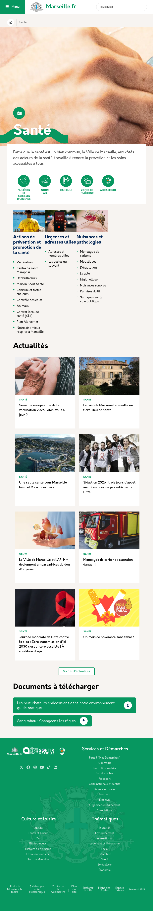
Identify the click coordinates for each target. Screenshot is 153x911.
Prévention (104, 854)
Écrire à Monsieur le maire (14, 889)
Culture (38, 828)
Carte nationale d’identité (104, 784)
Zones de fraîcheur (87, 184)
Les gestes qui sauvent (58, 263)
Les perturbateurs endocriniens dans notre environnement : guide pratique (67, 705)
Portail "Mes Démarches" (104, 758)
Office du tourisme (38, 854)
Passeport (104, 779)
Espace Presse (119, 889)
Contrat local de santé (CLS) (28, 314)
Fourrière (104, 794)
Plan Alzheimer (27, 322)
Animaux (23, 306)
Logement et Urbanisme (105, 843)
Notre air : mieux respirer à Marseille (30, 330)
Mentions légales (104, 889)
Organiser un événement (104, 805)
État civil (104, 800)
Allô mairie (104, 763)
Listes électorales (104, 789)
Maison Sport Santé (30, 284)
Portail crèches (105, 773)
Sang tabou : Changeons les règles (46, 721)
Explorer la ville (88, 889)
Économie (105, 870)
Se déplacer (104, 865)
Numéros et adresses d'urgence (23, 187)
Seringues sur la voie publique (91, 299)
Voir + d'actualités (76, 671)
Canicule (66, 183)
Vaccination (25, 262)
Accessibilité (108, 183)
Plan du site (74, 889)
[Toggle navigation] (7, 7)
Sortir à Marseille (38, 859)
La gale (85, 273)
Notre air (45, 184)
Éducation (104, 828)
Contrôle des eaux (29, 300)
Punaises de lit (90, 291)
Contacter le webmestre (58, 889)
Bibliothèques (38, 843)
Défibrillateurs (27, 278)
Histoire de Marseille (38, 849)
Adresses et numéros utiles (58, 253)
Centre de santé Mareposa (27, 270)
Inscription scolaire (104, 768)
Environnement (104, 833)
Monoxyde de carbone (89, 253)
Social (104, 849)
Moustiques (88, 261)
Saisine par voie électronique (37, 889)
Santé (104, 859)
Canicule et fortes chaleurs (29, 292)
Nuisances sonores (93, 285)
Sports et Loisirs (38, 833)
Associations (104, 810)
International (104, 838)
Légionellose (89, 279)
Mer (38, 838)
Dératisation (88, 267)
